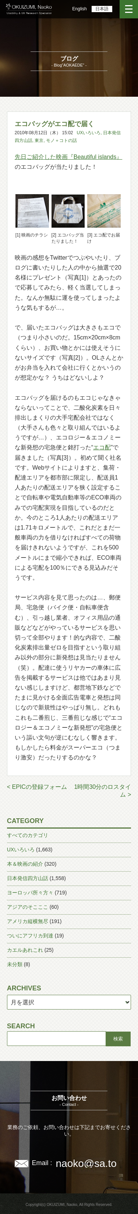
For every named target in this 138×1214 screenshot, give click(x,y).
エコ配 (102, 447)
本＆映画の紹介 (25, 864)
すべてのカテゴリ (27, 835)
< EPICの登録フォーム (37, 787)
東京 (39, 140)
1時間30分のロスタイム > (102, 791)
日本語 (102, 8)
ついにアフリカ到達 (30, 936)
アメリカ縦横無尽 (27, 921)
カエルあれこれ (25, 950)
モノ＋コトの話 (61, 140)
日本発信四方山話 (27, 878)
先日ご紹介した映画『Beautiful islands (66, 157)
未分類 (14, 964)
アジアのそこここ (27, 907)
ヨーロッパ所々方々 (30, 893)
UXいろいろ (89, 132)
